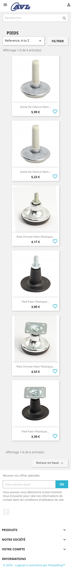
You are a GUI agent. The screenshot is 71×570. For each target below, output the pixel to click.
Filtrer (58, 41)
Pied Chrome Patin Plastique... (35, 236)
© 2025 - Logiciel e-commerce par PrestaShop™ (34, 565)
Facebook (6, 512)
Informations (14, 559)
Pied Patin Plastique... (35, 301)
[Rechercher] (35, 18)
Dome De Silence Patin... (35, 107)
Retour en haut (50, 463)
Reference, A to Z (23, 40)
